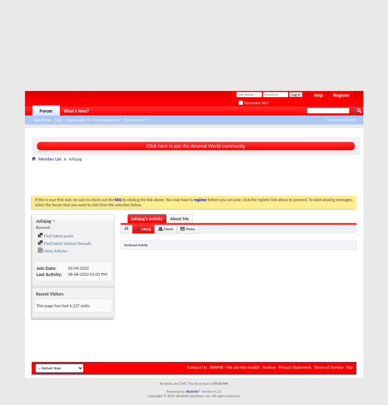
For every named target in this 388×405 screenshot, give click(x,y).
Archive (269, 367)
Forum (46, 111)
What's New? (76, 111)
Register (341, 95)
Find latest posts (55, 235)
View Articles (52, 250)
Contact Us (197, 367)
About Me (179, 218)
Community (75, 120)
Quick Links (134, 120)
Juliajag (146, 229)
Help (318, 95)
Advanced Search (342, 120)
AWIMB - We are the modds (235, 367)
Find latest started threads (64, 243)
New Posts (43, 120)
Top (349, 367)
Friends (168, 229)
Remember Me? (253, 103)
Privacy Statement (295, 367)
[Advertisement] (191, 43)
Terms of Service (328, 367)
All (126, 228)
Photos (190, 229)
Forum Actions (105, 120)
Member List (50, 158)
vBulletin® (193, 391)
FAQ (58, 120)
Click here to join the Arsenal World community (195, 146)
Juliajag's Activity (147, 218)
